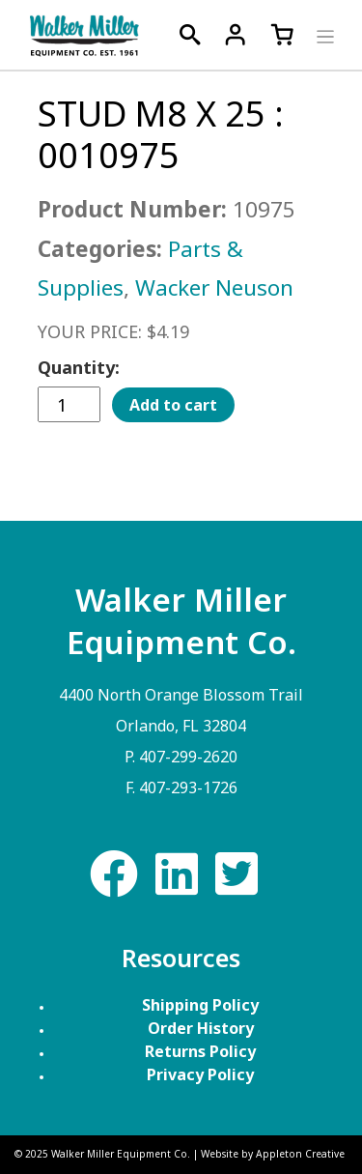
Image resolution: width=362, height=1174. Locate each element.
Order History (201, 1028)
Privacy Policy (200, 1074)
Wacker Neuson (214, 287)
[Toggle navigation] (323, 34)
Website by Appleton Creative (273, 1153)
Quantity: (79, 367)
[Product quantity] (69, 404)
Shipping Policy (200, 1005)
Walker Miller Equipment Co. (120, 1153)
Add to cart (173, 404)
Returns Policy (200, 1051)
